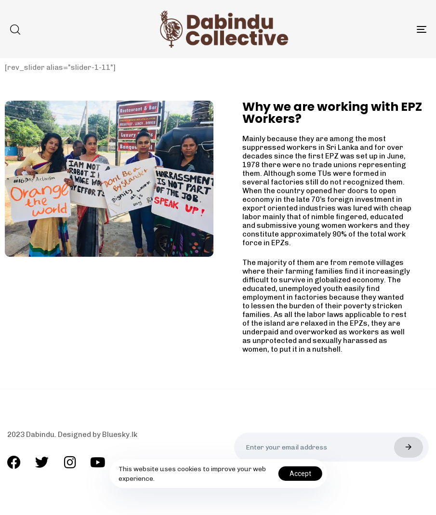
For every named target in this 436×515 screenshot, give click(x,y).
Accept (300, 473)
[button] (15, 29)
